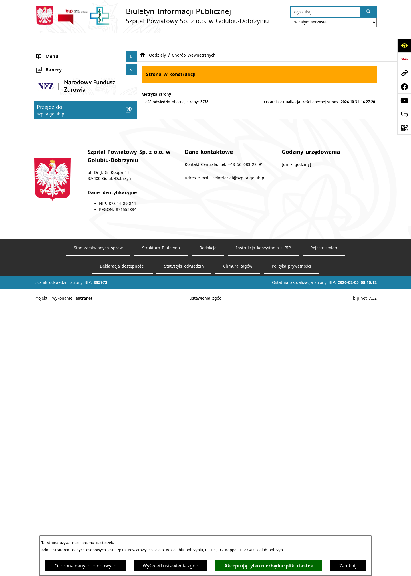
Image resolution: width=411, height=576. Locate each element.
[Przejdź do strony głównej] (151, 16)
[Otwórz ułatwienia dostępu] (404, 45)
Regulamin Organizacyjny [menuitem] (64, 109)
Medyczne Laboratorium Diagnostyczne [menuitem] (80, 242)
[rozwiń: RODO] (132, 299)
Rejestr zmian (323, 524)
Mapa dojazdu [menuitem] (52, 132)
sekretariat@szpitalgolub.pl (239, 455)
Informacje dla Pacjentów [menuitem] (65, 288)
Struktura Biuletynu (161, 524)
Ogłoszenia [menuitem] (49, 98)
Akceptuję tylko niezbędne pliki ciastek (268, 566)
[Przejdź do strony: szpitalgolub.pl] (404, 73)
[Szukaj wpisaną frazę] (369, 12)
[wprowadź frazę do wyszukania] (325, 12)
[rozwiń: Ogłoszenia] (132, 98)
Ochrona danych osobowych (85, 566)
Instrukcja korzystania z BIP (263, 524)
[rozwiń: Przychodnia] (132, 254)
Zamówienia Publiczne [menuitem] (61, 311)
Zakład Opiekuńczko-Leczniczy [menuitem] (70, 231)
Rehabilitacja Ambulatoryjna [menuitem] (67, 276)
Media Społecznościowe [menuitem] (63, 322)
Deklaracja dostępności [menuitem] (62, 64)
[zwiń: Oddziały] (132, 155)
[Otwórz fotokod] (404, 128)
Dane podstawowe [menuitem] (57, 75)
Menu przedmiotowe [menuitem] (60, 52)
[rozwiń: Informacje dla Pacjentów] (132, 288)
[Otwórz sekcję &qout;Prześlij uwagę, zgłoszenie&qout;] (404, 114)
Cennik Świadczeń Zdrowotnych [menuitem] (72, 121)
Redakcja (208, 524)
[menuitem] (85, 170)
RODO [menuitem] (43, 299)
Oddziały (157, 39)
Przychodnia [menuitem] (50, 253)
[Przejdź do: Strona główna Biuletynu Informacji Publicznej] (142, 39)
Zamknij (347, 566)
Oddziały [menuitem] (46, 155)
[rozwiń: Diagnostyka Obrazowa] (132, 265)
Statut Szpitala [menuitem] (52, 86)
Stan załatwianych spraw (98, 524)
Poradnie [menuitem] (46, 144)
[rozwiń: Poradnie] (132, 144)
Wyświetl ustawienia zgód (170, 566)
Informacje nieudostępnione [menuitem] (68, 333)
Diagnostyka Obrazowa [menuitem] (62, 265)
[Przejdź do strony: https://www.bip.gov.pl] (404, 59)
